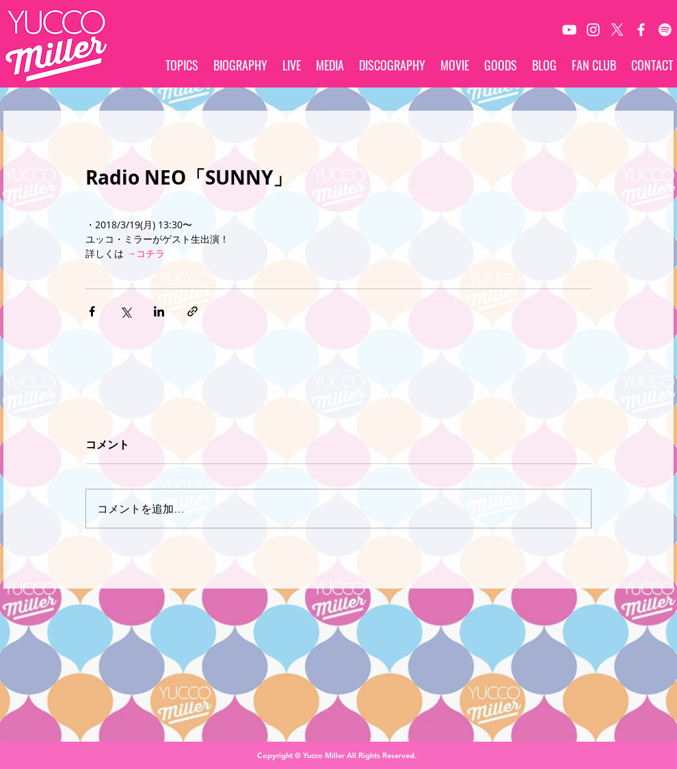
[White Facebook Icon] (641, 29)
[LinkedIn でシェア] (158, 311)
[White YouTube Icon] (569, 29)
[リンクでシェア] (192, 311)
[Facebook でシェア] (91, 311)
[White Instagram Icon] (593, 29)
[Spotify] (665, 29)
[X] (617, 29)
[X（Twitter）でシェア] (125, 311)
